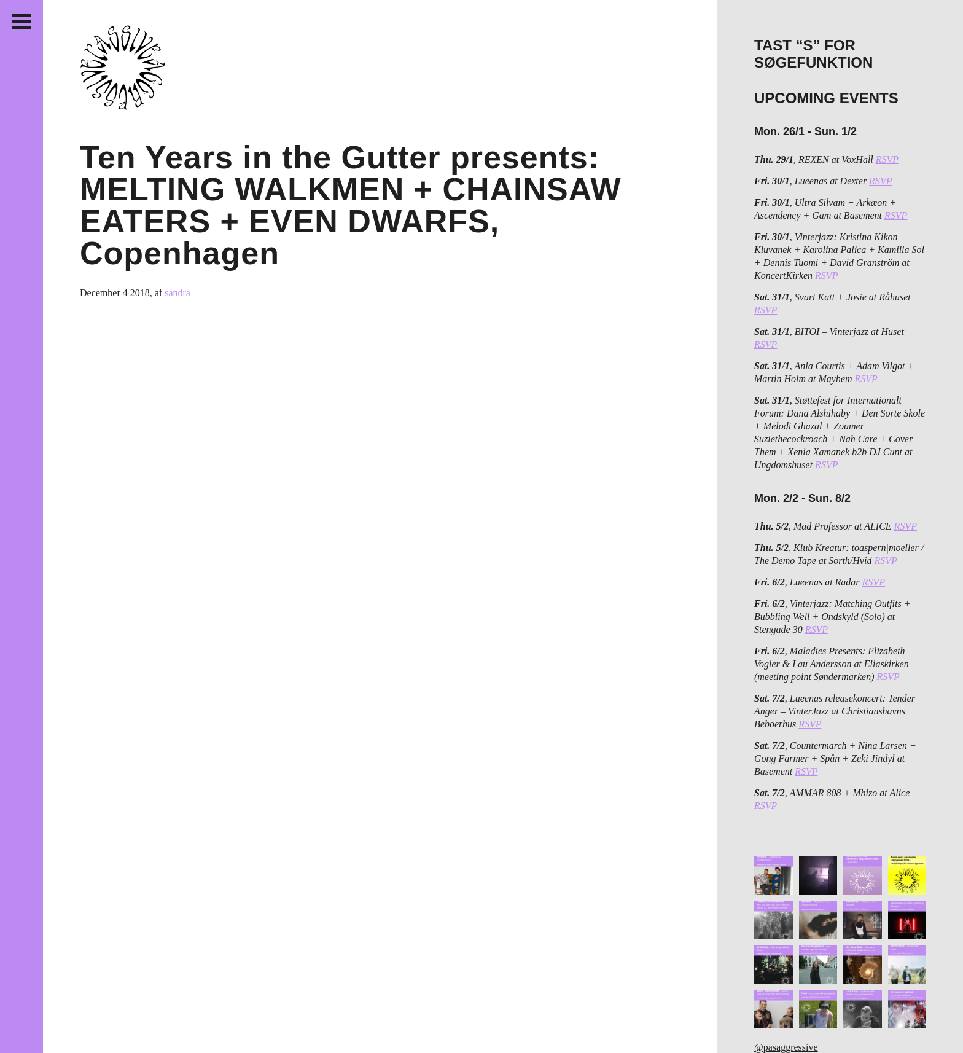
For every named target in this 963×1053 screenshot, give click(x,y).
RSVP (887, 159)
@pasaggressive (786, 1047)
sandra (177, 293)
